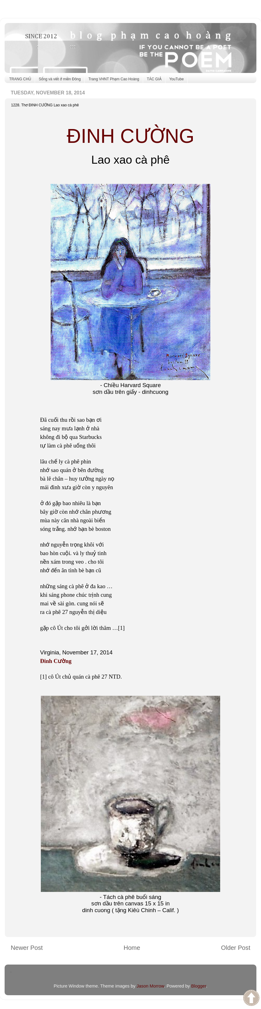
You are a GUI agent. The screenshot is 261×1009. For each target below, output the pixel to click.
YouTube (176, 79)
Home (132, 947)
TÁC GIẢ (154, 79)
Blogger (198, 986)
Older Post (235, 947)
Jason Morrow (150, 986)
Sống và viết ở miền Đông (60, 79)
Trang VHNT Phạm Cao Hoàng (113, 79)
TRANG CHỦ (20, 79)
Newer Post (27, 947)
